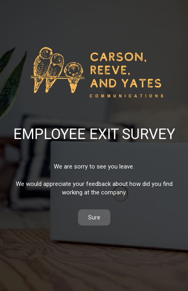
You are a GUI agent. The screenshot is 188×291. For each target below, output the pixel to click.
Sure (94, 217)
